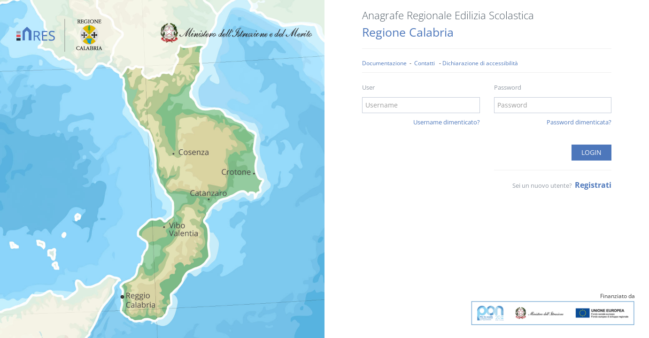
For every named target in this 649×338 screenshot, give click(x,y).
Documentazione (384, 63)
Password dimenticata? (579, 122)
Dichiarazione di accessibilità (480, 63)
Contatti (424, 63)
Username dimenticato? (446, 122)
